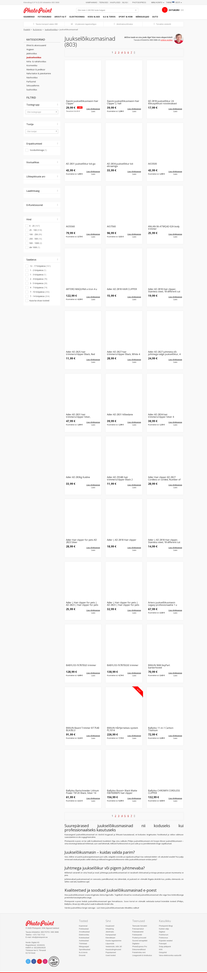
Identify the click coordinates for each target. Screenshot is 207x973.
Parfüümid (31, 81)
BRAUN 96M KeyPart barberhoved (159, 666)
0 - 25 (34, 225)
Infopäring (110, 929)
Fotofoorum (163, 935)
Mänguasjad (142, 16)
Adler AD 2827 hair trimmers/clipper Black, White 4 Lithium (123, 353)
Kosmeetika (31, 65)
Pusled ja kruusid (139, 938)
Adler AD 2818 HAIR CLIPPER (122, 289)
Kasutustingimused (113, 949)
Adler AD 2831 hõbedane (120, 414)
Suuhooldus (31, 89)
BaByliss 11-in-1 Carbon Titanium (160, 729)
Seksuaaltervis (32, 85)
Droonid (82, 955)
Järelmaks (110, 932)
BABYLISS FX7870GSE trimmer (122, 665)
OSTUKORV (174, 10)
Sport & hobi (126, 16)
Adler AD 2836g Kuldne (78, 477)
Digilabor (135, 944)
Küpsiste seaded (165, 941)
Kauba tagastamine (113, 941)
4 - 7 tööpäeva (38, 287)
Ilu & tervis (109, 16)
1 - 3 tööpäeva (37, 274)
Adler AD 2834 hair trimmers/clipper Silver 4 (161, 415)
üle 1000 (34, 247)
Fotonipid (162, 944)
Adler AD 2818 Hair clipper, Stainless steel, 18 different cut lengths (164, 290)
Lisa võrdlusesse (93, 109)
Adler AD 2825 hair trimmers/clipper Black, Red (80, 353)
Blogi (125, 2)
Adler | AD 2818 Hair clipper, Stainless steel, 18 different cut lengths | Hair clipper (164, 541)
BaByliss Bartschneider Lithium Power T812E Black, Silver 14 (82, 791)
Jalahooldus (31, 53)
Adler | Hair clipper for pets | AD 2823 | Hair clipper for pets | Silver (82, 603)
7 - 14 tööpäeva (39, 296)
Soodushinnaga (38, 150)
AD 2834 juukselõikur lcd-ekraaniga (120, 165)
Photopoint (39, 10)
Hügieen (30, 49)
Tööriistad (83, 944)
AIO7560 (111, 226)
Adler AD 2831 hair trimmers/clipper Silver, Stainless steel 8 (78, 415)
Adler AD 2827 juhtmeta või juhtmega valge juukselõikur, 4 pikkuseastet (164, 353)
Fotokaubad (44, 16)
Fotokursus (163, 938)
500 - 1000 (35, 243)
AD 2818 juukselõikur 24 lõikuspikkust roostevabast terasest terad (162, 102)
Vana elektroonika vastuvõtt (170, 955)
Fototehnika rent (139, 952)
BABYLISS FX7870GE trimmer (81, 665)
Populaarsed (111, 952)
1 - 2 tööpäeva (37, 270)
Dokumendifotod (139, 949)
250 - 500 (35, 238)
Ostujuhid (163, 952)
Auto (155, 16)
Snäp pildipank (165, 946)
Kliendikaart (110, 938)
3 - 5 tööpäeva (38, 283)
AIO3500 (152, 164)
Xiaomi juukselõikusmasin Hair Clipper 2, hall (123, 102)
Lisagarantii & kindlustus (142, 955)
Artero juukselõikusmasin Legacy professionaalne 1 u (162, 603)
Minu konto (157, 2)
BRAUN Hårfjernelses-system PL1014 (122, 729)
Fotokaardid (137, 935)
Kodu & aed (94, 16)
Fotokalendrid (137, 932)
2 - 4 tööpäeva (38, 279)
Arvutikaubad (84, 932)
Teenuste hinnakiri (139, 926)
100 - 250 (35, 234)
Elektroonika (77, 16)
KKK (161, 949)
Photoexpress (139, 2)
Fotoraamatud (138, 929)
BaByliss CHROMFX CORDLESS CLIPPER (164, 791)
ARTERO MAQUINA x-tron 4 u (81, 289)
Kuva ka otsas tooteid (39, 300)
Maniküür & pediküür (35, 69)
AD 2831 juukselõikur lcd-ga (80, 164)
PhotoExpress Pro (139, 946)
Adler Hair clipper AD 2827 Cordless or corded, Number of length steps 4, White (164, 478)
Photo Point (42, 923)
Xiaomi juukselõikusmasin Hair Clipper (82, 102)
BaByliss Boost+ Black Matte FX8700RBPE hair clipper (122, 791)
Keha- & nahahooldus (36, 61)
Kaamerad (29, 16)
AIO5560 (70, 226)
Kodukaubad (84, 938)
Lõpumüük (110, 944)
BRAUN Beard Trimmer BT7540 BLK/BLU (82, 729)
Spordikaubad (84, 949)
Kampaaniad (91, 2)
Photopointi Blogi (166, 926)
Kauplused (115, 2)
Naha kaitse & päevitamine (38, 73)
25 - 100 (35, 230)
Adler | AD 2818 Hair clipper (121, 540)
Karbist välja (164, 929)
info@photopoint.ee (40, 937)
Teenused (103, 2)
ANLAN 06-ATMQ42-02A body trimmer (163, 227)
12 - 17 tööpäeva (40, 266)
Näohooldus (32, 77)
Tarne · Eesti (174, 2)
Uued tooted (111, 955)
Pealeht (27, 29)
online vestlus (167, 40)
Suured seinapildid (139, 941)
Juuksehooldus (51, 29)
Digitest (162, 932)
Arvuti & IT (60, 16)
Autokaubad (84, 941)
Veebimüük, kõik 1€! (114, 946)
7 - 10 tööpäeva (39, 292)
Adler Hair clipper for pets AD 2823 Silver (81, 541)
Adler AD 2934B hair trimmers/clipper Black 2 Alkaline (120, 478)
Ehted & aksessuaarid (36, 45)
